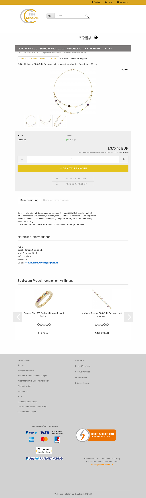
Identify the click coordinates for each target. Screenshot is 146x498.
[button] (22, 159)
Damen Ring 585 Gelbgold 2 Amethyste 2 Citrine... (44, 314)
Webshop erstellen (63, 494)
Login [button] (108, 2)
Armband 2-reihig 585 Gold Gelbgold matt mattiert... (101, 314)
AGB (20, 396)
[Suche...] (51, 16)
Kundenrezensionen (56, 200)
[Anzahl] (73, 159)
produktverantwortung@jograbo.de (41, 262)
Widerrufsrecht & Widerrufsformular (33, 381)
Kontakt (21, 365)
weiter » (43, 58)
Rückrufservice (24, 386)
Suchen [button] (96, 2)
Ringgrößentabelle (26, 370)
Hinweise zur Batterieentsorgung (32, 407)
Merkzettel (122, 2)
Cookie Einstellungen (27, 411)
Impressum (23, 391)
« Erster (22, 58)
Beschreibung (29, 200)
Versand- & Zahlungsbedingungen (32, 375)
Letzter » (53, 58)
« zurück (33, 58)
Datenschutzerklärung (27, 402)
